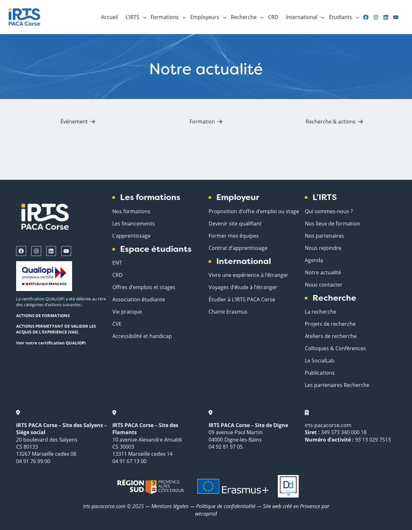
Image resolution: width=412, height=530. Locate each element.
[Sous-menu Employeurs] (224, 17)
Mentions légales (170, 506)
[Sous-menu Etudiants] (357, 17)
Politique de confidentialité (226, 506)
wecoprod (206, 513)
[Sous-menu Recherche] (262, 17)
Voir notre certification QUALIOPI (51, 343)
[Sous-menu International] (322, 17)
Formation (202, 121)
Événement (74, 121)
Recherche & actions (331, 121)
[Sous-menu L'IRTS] (144, 17)
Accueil (109, 17)
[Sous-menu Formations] (184, 17)
